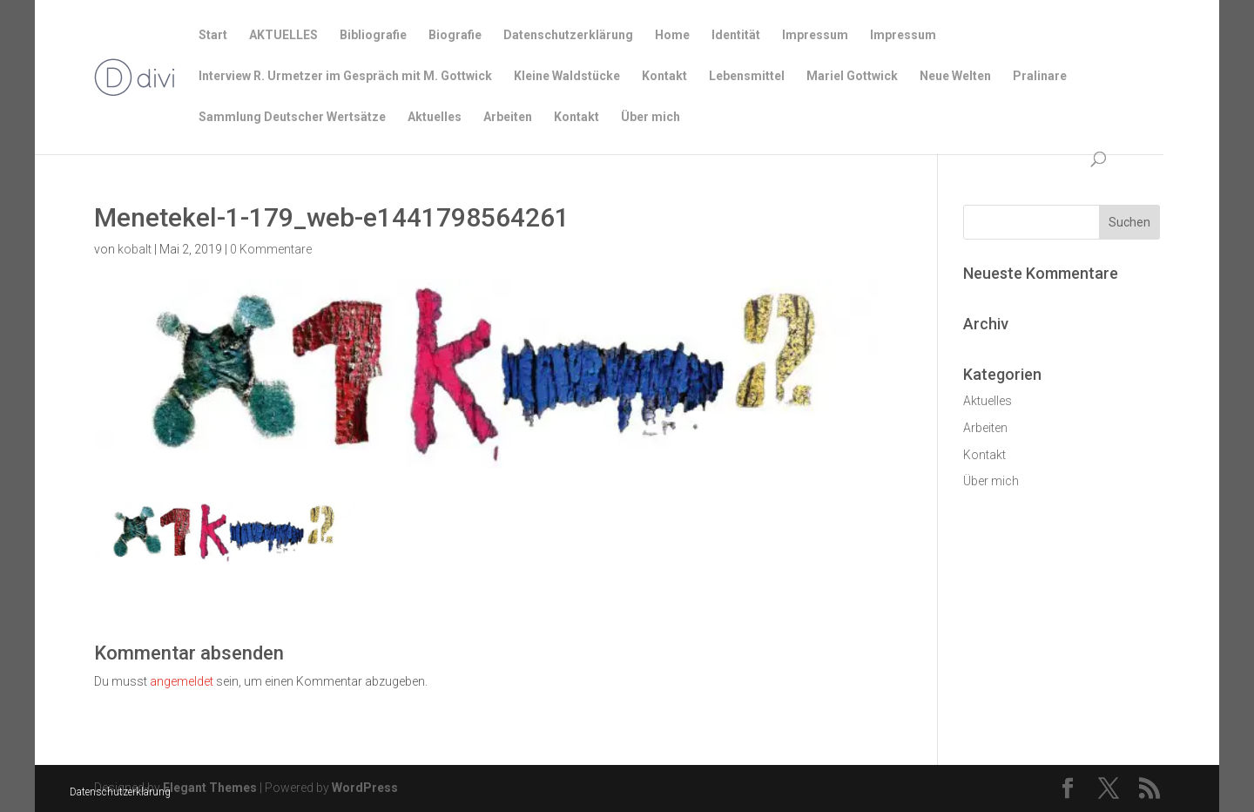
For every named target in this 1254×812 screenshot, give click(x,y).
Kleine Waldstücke (567, 76)
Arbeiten (507, 117)
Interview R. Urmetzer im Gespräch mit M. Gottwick (345, 76)
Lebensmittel (747, 76)
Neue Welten (955, 76)
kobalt (135, 249)
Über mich (650, 117)
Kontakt (664, 76)
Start (213, 35)
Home (672, 35)
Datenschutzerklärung (120, 792)
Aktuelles (435, 117)
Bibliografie (373, 35)
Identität (735, 35)
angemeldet (181, 681)
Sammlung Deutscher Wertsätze (292, 117)
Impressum (815, 35)
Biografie (455, 35)
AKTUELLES (283, 35)
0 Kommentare (271, 249)
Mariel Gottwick (852, 76)
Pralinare (1040, 76)
